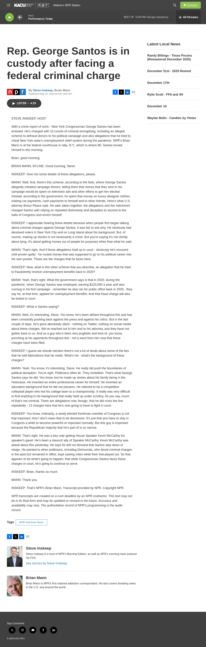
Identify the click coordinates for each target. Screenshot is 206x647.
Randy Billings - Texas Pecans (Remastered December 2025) (169, 57)
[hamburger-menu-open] (8, 5)
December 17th (158, 83)
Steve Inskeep (43, 90)
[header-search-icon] (174, 5)
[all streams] (188, 17)
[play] (9, 17)
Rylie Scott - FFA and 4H (165, 94)
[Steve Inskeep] (14, 556)
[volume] (20, 17)
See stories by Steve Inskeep (46, 563)
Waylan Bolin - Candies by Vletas (171, 118)
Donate (192, 5)
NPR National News (31, 522)
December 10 (157, 106)
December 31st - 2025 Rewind (169, 71)
